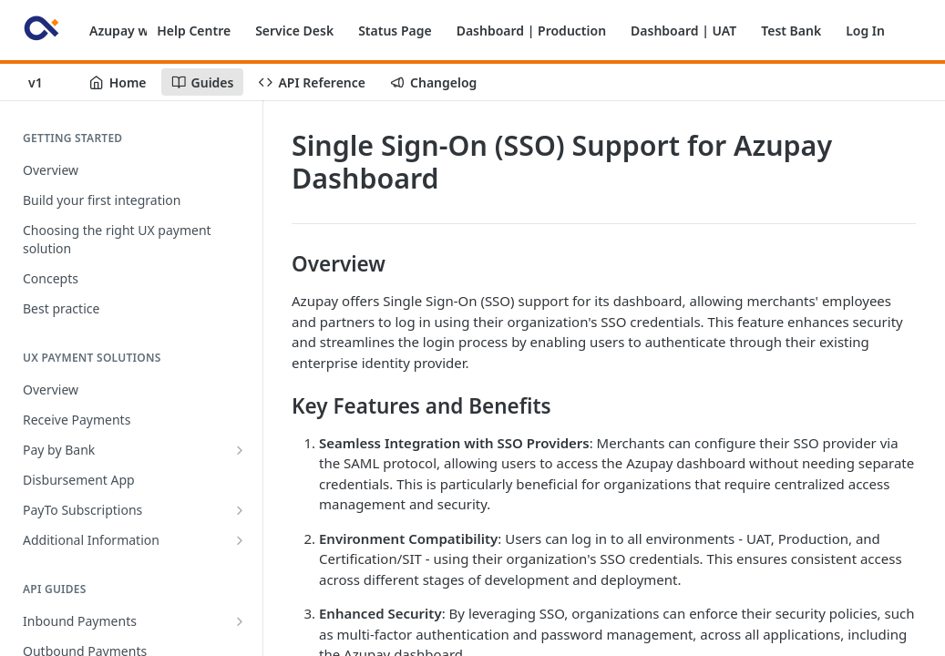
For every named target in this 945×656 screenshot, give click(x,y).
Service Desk (294, 30)
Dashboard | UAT (683, 30)
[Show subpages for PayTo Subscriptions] (239, 510)
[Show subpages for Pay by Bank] (239, 450)
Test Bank (791, 30)
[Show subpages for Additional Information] (239, 540)
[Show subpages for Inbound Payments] (239, 621)
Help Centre (194, 30)
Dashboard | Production (531, 30)
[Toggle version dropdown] (46, 82)
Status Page (395, 30)
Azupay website (138, 30)
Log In (865, 30)
